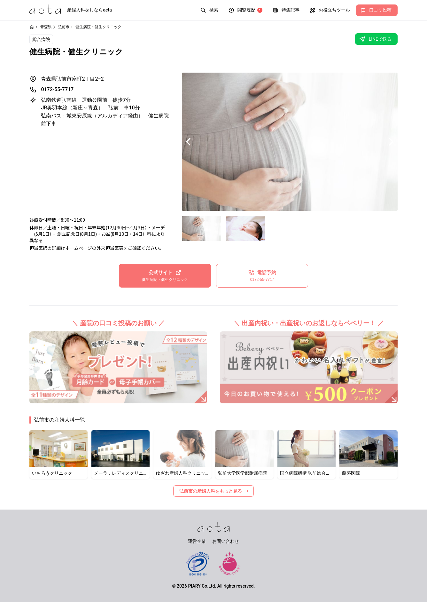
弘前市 (63, 27)
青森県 (46, 27)
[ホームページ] (31, 27)
